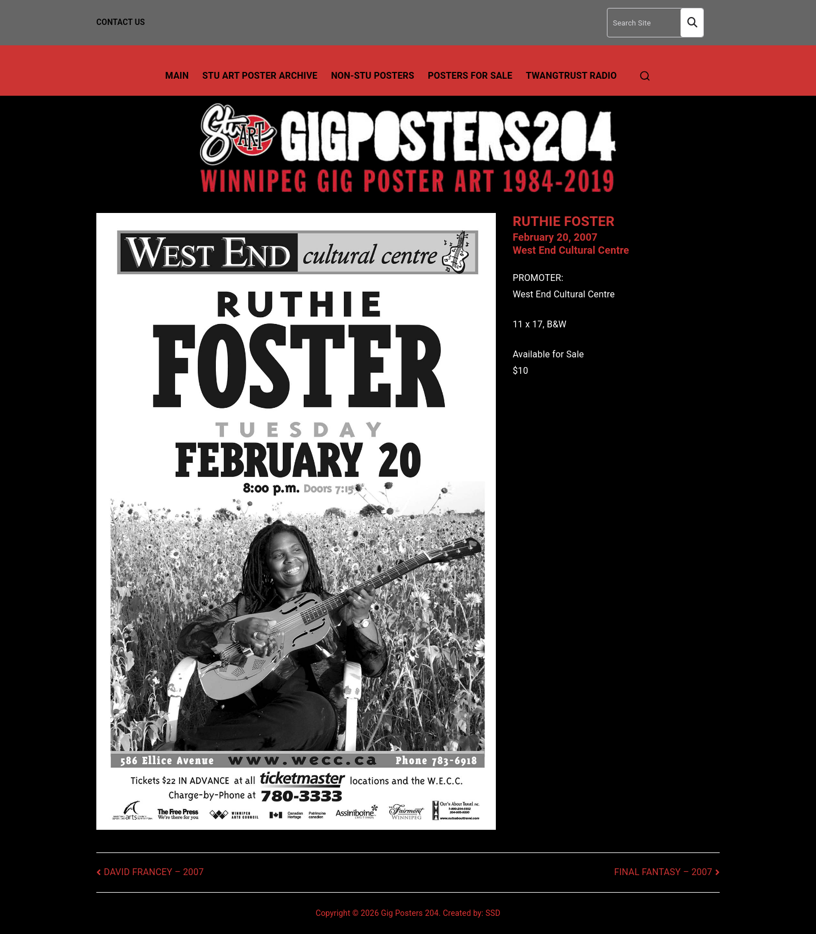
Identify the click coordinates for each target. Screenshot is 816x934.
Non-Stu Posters (372, 75)
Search (692, 23)
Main (177, 75)
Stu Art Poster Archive (259, 75)
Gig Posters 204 (410, 913)
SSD (493, 913)
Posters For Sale (470, 75)
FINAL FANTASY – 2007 (663, 872)
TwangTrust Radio (571, 75)
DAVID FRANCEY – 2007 (153, 872)
